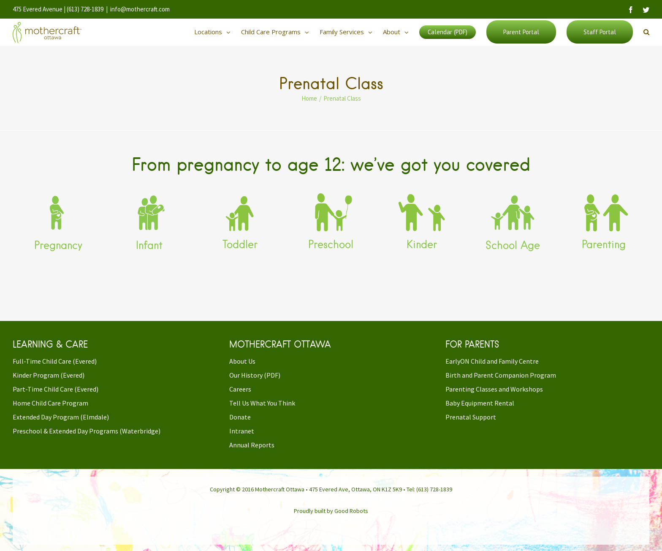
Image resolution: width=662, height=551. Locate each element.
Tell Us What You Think (262, 403)
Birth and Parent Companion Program (500, 375)
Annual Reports (251, 445)
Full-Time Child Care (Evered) (55, 361)
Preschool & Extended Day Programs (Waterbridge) (86, 431)
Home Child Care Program (50, 403)
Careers (240, 389)
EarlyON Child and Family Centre (492, 361)
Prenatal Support (470, 417)
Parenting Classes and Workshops (494, 389)
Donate (240, 417)
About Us (242, 361)
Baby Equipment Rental (479, 403)
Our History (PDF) (254, 375)
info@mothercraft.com (140, 9)
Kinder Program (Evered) (48, 375)
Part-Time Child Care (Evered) (55, 389)
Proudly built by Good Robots (331, 511)
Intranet (241, 431)
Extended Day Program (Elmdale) (61, 417)
